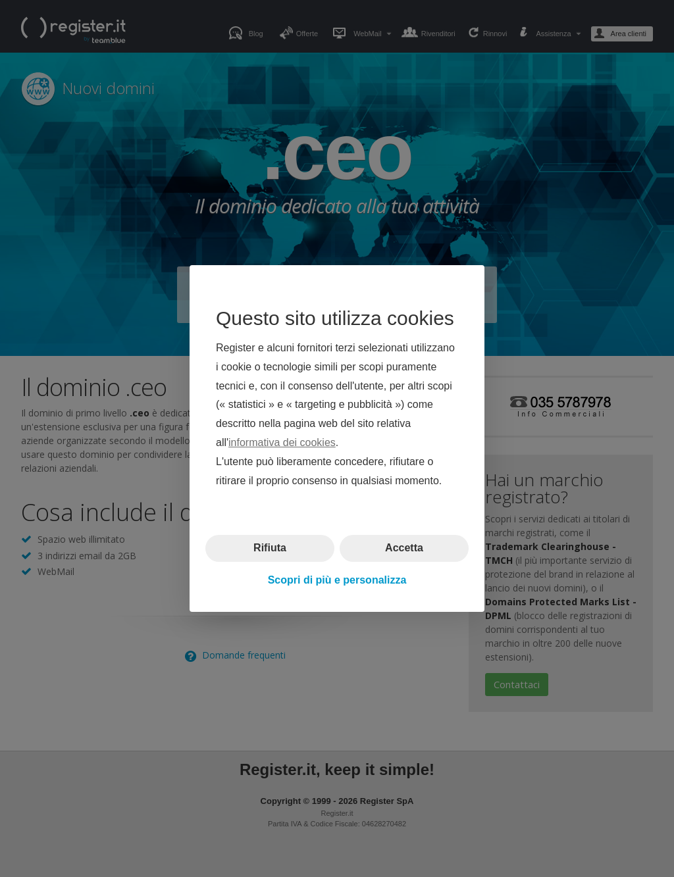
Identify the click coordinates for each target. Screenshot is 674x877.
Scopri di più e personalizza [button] (337, 580)
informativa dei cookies (282, 442)
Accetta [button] (404, 547)
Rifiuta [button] (269, 547)
